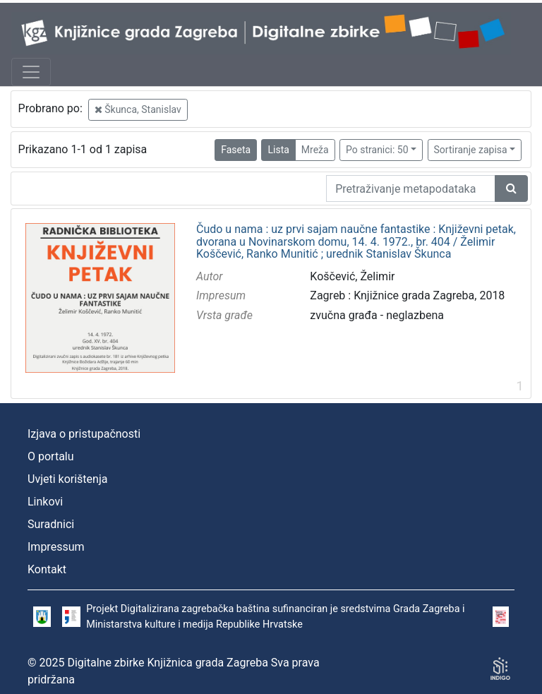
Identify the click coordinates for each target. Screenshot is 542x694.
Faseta (236, 149)
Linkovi (45, 501)
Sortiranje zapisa (470, 149)
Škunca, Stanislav (138, 109)
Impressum (56, 547)
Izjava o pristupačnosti (84, 434)
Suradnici (51, 524)
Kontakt (47, 569)
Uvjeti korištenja (67, 479)
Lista (278, 149)
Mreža (315, 149)
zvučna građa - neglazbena (377, 315)
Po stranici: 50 (377, 149)
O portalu (51, 456)
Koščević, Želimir (352, 276)
